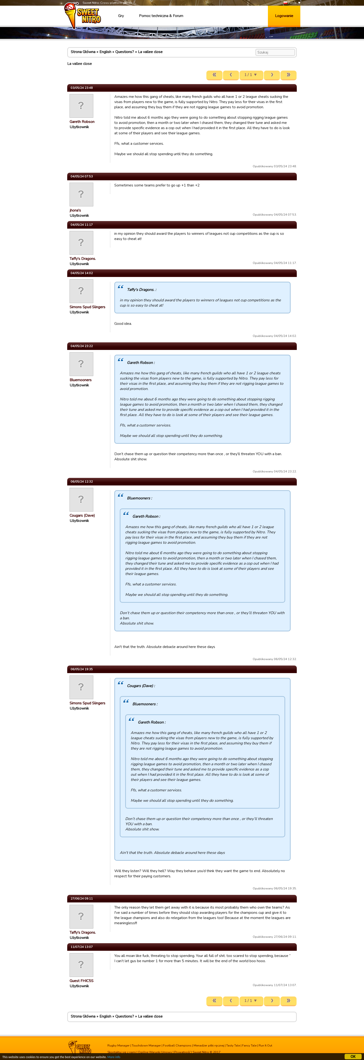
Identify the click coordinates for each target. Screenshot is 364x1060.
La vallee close (150, 51)
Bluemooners (81, 380)
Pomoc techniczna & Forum (161, 15)
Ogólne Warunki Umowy (155, 1052)
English (105, 51)
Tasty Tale (233, 1045)
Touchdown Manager (146, 1045)
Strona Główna (83, 51)
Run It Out (265, 1045)
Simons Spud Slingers (87, 307)
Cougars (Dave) (82, 515)
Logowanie (284, 15)
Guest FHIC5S (81, 980)
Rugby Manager (118, 1045)
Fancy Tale (249, 1045)
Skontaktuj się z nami (121, 1052)
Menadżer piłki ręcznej (209, 1045)
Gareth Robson (82, 121)
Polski (290, 3)
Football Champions (177, 1045)
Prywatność (182, 1052)
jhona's (75, 210)
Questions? (124, 51)
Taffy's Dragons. (83, 258)
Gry (121, 15)
